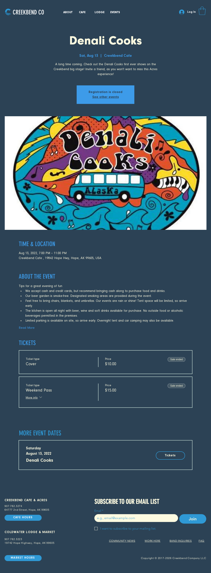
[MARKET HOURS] (23, 558)
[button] (202, 11)
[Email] (135, 518)
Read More (27, 328)
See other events (105, 97)
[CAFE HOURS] (23, 518)
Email (98, 511)
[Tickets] (170, 455)
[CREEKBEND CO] (28, 12)
